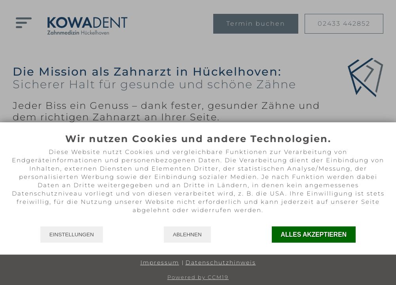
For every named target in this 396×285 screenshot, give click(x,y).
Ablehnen (187, 235)
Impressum (159, 262)
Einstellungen (71, 235)
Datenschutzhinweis (221, 262)
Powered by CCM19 (198, 277)
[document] (198, 179)
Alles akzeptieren (314, 234)
